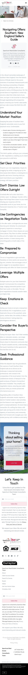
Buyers (4, 581)
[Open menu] (26, 3)
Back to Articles (8, 21)
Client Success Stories (8, 575)
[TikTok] (17, 556)
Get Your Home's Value (8, 586)
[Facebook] (3, 556)
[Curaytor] (9, 564)
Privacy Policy (14, 643)
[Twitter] (5, 556)
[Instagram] (14, 556)
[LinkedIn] (8, 556)
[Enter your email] (15, 499)
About (4, 573)
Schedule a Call (6, 589)
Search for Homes (7, 578)
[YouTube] (11, 556)
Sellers (4, 583)
